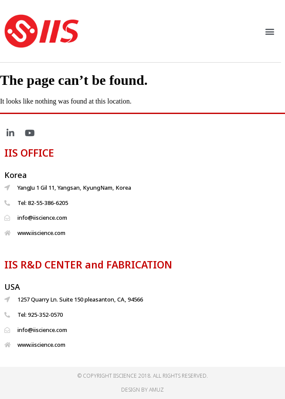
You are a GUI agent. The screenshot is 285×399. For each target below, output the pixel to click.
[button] (273, 31)
